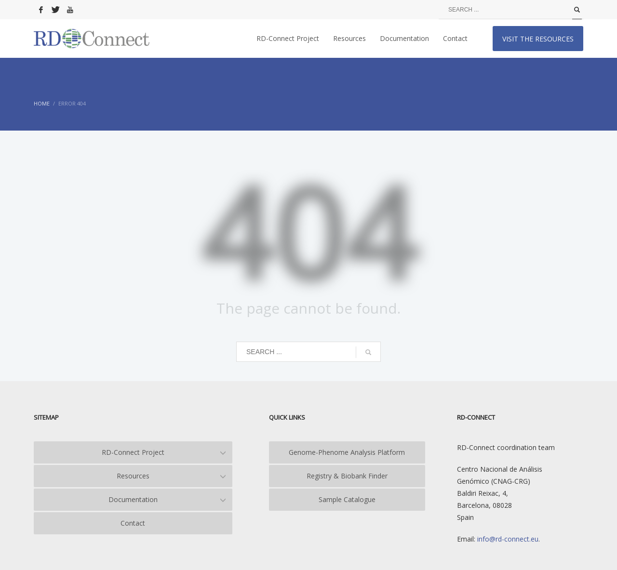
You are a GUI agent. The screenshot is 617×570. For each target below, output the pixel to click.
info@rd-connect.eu (506, 538)
